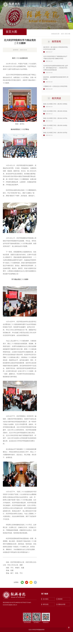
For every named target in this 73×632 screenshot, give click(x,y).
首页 (62, 34)
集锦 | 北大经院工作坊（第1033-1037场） (55, 132)
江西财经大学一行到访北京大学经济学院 (55, 86)
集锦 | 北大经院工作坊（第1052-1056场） (55, 104)
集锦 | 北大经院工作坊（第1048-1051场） (55, 111)
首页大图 (67, 34)
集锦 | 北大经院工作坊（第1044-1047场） (55, 118)
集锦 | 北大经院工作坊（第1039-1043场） (55, 125)
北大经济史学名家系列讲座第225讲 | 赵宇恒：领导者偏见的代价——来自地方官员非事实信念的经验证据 (55, 68)
